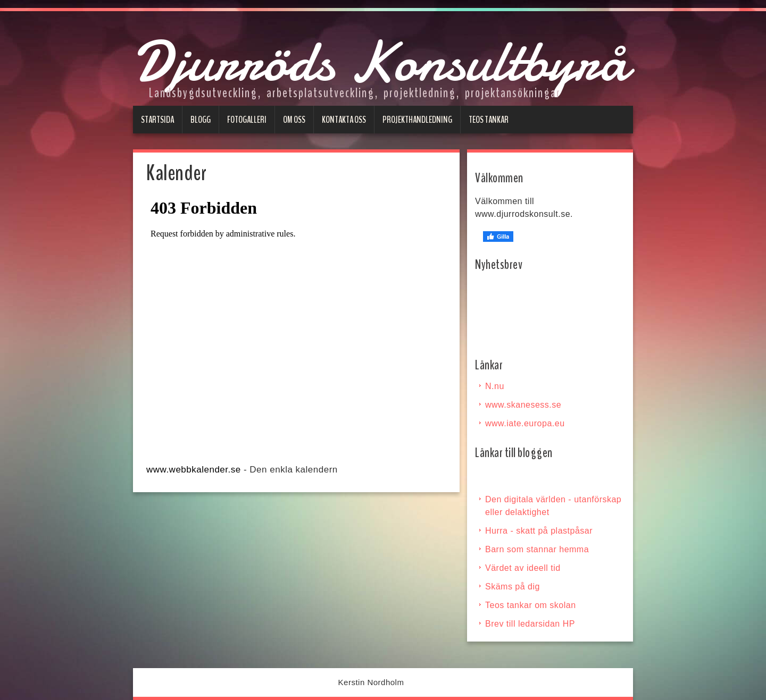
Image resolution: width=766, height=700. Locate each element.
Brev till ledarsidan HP (530, 623)
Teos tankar (489, 119)
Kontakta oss (344, 119)
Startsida (157, 119)
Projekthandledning (417, 119)
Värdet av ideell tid (523, 567)
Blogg (200, 119)
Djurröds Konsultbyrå (380, 61)
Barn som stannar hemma (537, 549)
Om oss (294, 119)
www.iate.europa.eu (525, 423)
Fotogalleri (247, 119)
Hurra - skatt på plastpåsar (539, 530)
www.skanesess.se (523, 404)
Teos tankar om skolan (530, 605)
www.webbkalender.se (193, 470)
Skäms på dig (512, 586)
